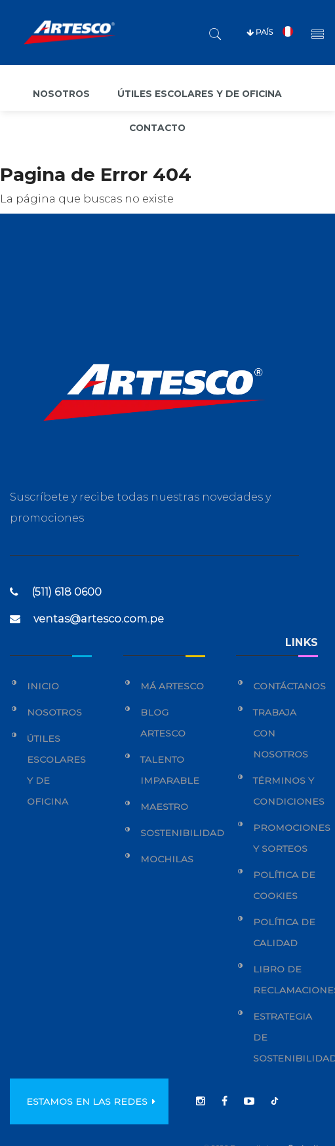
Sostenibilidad (182, 833)
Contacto (157, 128)
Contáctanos (289, 686)
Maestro (164, 806)
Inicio (43, 686)
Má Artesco (172, 686)
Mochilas (166, 859)
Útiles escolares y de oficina (201, 94)
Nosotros (59, 94)
